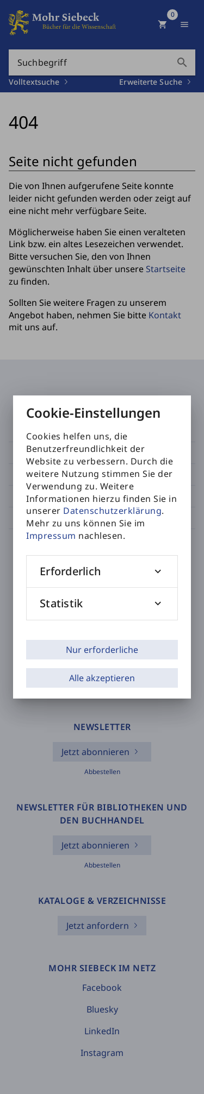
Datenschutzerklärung (112, 511)
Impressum (51, 536)
